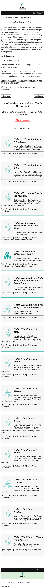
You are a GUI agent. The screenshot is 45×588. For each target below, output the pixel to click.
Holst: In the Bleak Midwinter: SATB (24, 253)
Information (6, 96)
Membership (39, 96)
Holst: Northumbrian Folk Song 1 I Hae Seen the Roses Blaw (28, 280)
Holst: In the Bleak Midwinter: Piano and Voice (26, 225)
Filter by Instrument (22, 120)
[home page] (22, 6)
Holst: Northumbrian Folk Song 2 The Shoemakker (28, 306)
